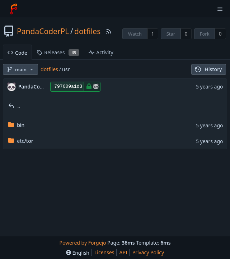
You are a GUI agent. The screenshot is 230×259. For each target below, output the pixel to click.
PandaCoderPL (43, 31)
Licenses (104, 252)
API (123, 252)
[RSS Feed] (108, 31)
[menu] (77, 252)
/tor (25, 140)
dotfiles (87, 31)
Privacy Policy (148, 252)
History (208, 69)
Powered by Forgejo (82, 242)
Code (17, 52)
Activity (101, 52)
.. (19, 105)
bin (20, 125)
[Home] (14, 9)
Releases (58, 52)
